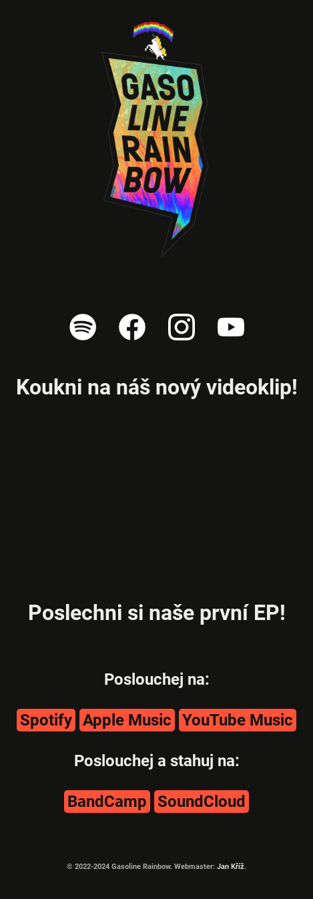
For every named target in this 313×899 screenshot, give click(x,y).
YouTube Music (237, 720)
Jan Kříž (230, 866)
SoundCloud (202, 801)
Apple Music (127, 720)
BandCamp (107, 801)
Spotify (46, 720)
